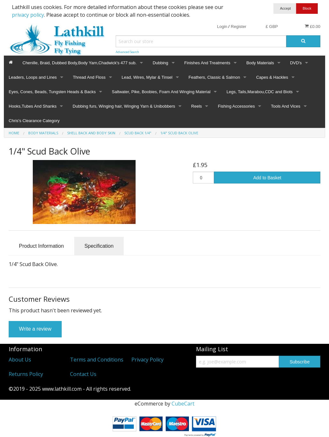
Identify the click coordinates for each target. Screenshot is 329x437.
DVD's (296, 62)
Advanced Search (127, 52)
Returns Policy (26, 374)
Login (222, 26)
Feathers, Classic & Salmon (214, 77)
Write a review (35, 329)
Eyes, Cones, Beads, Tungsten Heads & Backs (52, 91)
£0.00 (312, 26)
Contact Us (83, 374)
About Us (20, 359)
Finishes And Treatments (207, 62)
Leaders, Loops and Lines (33, 77)
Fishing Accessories (236, 106)
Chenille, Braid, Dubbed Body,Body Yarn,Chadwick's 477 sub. (79, 62)
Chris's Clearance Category (34, 120)
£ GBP (272, 26)
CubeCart (183, 403)
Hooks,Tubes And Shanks (33, 106)
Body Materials (260, 62)
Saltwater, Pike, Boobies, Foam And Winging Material (161, 91)
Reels (196, 106)
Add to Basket (267, 177)
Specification (99, 246)
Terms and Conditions (96, 359)
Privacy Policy (147, 359)
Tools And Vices (285, 106)
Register (238, 26)
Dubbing (160, 62)
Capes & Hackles (272, 77)
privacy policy (28, 14)
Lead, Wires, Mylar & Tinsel (147, 77)
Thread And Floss (89, 77)
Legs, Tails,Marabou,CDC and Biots (260, 91)
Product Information (41, 246)
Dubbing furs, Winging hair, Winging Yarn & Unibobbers (124, 106)
